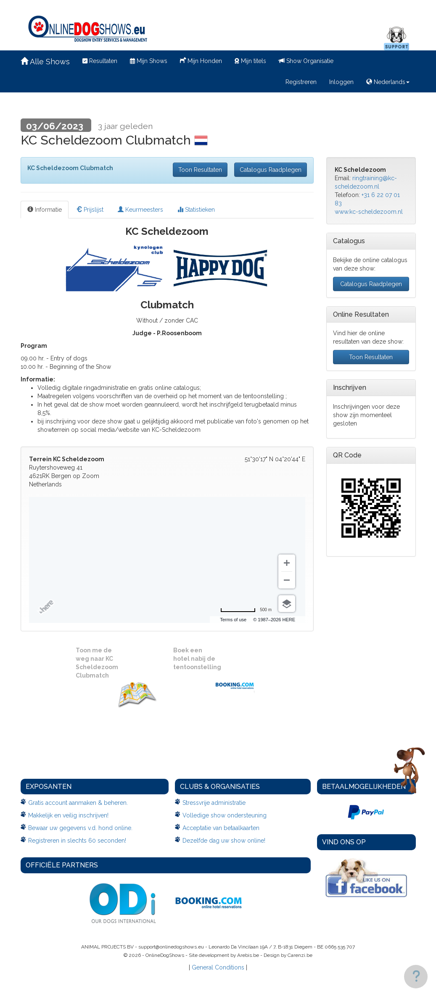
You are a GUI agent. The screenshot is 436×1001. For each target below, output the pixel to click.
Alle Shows (45, 61)
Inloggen (341, 82)
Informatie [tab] (44, 209)
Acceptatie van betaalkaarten (220, 828)
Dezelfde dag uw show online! (223, 840)
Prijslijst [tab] (89, 209)
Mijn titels (250, 61)
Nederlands (388, 82)
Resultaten (99, 61)
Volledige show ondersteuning (224, 815)
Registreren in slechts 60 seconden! (77, 840)
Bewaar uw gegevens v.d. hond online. (80, 828)
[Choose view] (286, 603)
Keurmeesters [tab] (140, 209)
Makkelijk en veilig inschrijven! (68, 815)
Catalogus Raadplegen (270, 169)
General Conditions (218, 967)
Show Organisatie (306, 61)
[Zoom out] (286, 580)
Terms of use (233, 619)
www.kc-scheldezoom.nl (369, 211)
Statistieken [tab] (196, 209)
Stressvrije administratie (214, 802)
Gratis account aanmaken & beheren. (78, 802)
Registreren (301, 82)
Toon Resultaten (200, 169)
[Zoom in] (286, 562)
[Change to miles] (246, 610)
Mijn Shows (148, 61)
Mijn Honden (201, 60)
